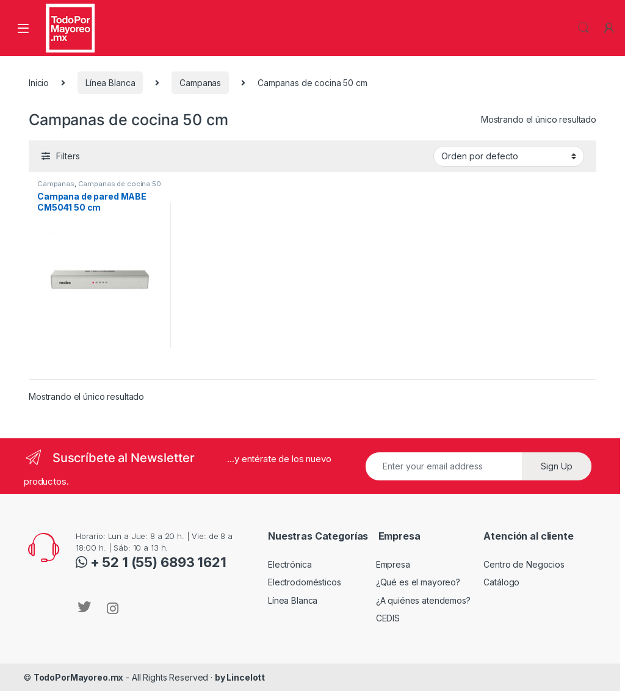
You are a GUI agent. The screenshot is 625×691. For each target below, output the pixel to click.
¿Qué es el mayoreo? (418, 582)
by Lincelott (240, 677)
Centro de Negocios (523, 564)
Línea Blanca (110, 83)
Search (583, 28)
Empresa (393, 564)
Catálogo (501, 582)
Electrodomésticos (304, 582)
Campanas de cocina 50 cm (99, 187)
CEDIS (388, 618)
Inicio (39, 83)
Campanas (200, 83)
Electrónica (289, 564)
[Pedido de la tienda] (508, 156)
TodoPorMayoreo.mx (79, 677)
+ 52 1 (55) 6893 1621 (156, 562)
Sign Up (557, 466)
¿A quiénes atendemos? (423, 600)
